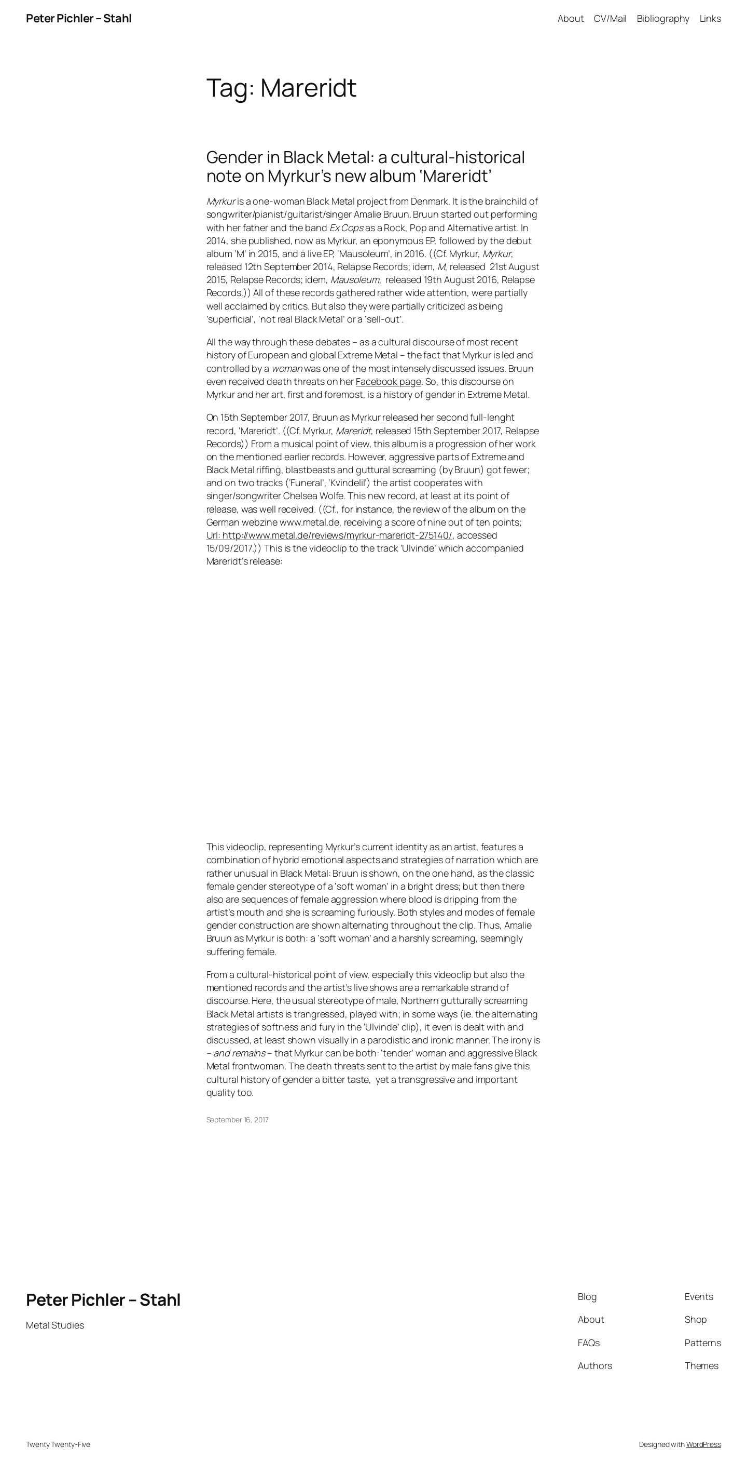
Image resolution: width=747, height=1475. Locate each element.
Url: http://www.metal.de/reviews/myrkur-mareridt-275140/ (329, 535)
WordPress (703, 1444)
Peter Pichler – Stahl (79, 18)
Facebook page (388, 381)
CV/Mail (610, 18)
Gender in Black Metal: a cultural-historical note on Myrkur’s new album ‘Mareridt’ (365, 166)
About (571, 18)
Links (711, 18)
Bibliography (663, 18)
